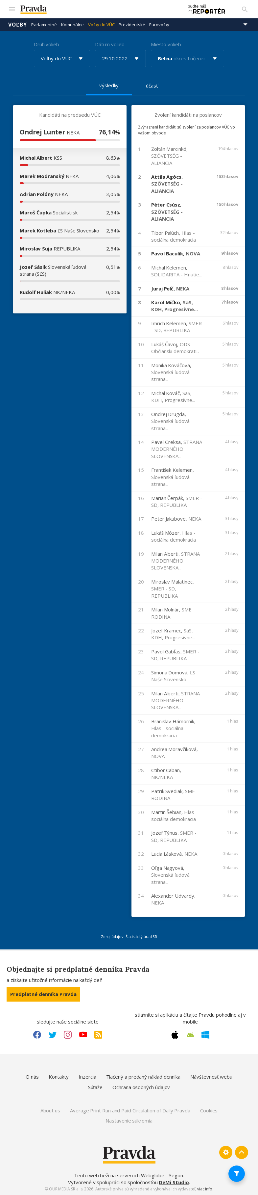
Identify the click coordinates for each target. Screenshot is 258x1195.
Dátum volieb (110, 44)
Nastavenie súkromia (129, 1120)
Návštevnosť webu (211, 1076)
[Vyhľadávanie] (244, 9)
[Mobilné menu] (12, 9)
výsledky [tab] (109, 85)
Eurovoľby (159, 25)
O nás (32, 1076)
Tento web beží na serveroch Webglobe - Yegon (128, 1175)
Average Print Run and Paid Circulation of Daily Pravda (130, 1110)
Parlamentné (44, 25)
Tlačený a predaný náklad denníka (143, 1076)
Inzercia (87, 1076)
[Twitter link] (53, 1034)
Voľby (17, 24)
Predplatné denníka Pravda (43, 994)
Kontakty (59, 1076)
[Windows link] (205, 1034)
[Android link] (190, 1035)
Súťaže (95, 1087)
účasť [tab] (152, 85)
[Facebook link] (37, 1034)
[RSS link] (98, 1034)
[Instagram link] (68, 1034)
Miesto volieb (166, 44)
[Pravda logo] (98, 9)
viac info (204, 1189)
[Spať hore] (241, 1152)
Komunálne (72, 25)
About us (50, 1110)
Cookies (209, 1110)
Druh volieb (46, 44)
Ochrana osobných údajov (141, 1087)
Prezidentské (132, 25)
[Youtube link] (83, 1034)
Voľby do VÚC (101, 25)
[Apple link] (175, 1034)
